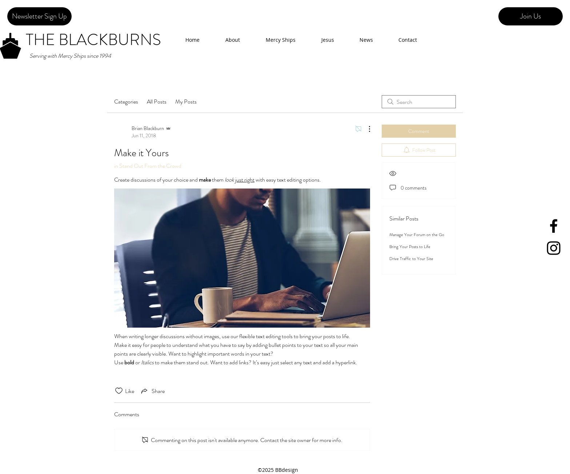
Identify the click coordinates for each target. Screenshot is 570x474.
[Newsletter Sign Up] (39, 16)
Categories (126, 101)
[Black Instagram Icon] (554, 248)
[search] (419, 101)
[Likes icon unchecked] (119, 390)
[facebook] (554, 226)
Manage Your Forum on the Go (416, 234)
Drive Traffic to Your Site (411, 258)
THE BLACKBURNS (93, 39)
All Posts (156, 101)
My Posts (186, 101)
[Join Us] (530, 16)
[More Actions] (365, 129)
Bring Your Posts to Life (409, 246)
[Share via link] (152, 390)
